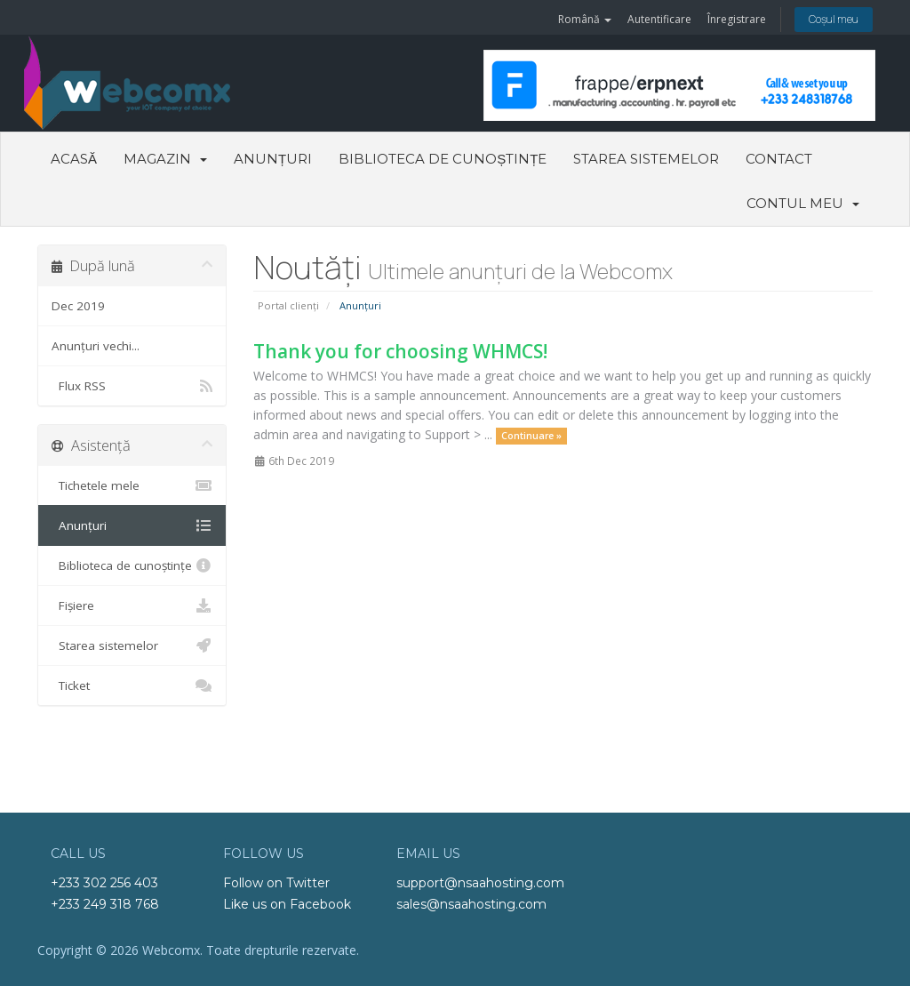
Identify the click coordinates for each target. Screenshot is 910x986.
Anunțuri (273, 158)
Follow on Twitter (276, 883)
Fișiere (132, 605)
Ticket (132, 685)
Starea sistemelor (646, 158)
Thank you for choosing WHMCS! (400, 351)
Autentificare (659, 19)
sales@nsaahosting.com (471, 904)
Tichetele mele (132, 485)
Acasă (74, 158)
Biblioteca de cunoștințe (443, 158)
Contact (779, 158)
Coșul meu (833, 19)
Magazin (165, 158)
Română (584, 19)
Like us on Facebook (287, 904)
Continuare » (531, 435)
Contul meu (802, 203)
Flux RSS (132, 386)
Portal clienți (288, 305)
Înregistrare (736, 19)
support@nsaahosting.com (480, 883)
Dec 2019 (78, 306)
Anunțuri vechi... (96, 346)
